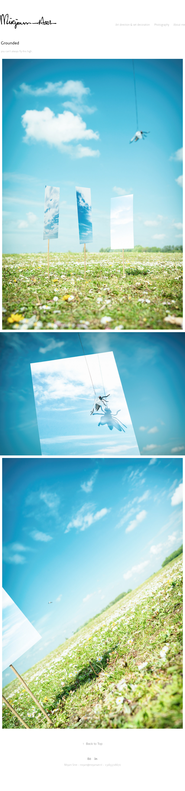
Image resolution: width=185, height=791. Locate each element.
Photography (161, 24)
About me (179, 24)
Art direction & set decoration (132, 24)
